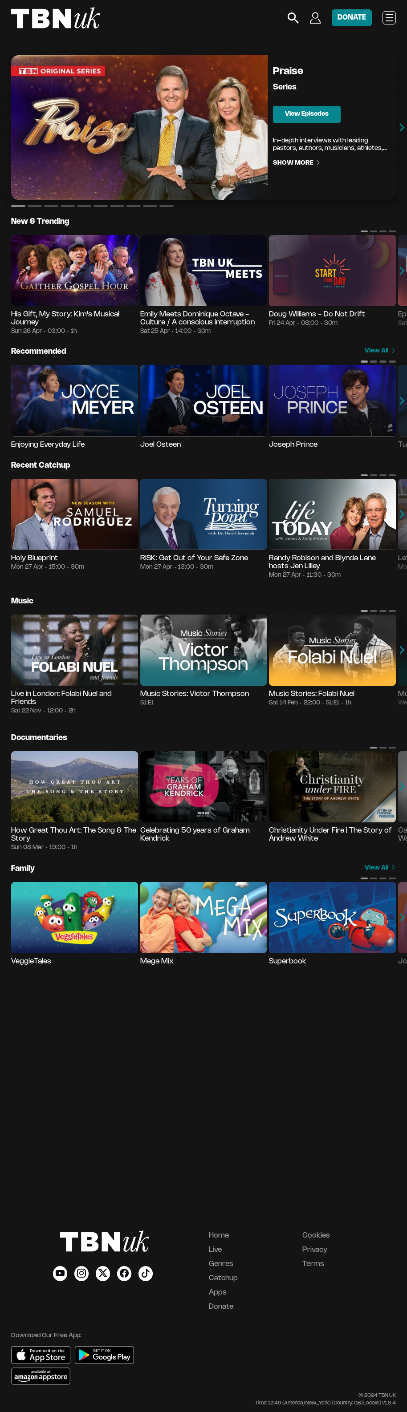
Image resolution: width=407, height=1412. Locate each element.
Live (215, 1249)
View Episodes (307, 114)
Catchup (223, 1278)
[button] (18, 206)
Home (219, 1235)
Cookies (316, 1235)
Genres (221, 1264)
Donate (221, 1306)
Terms (313, 1264)
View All (380, 351)
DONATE (352, 17)
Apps (218, 1292)
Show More (297, 163)
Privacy (314, 1249)
